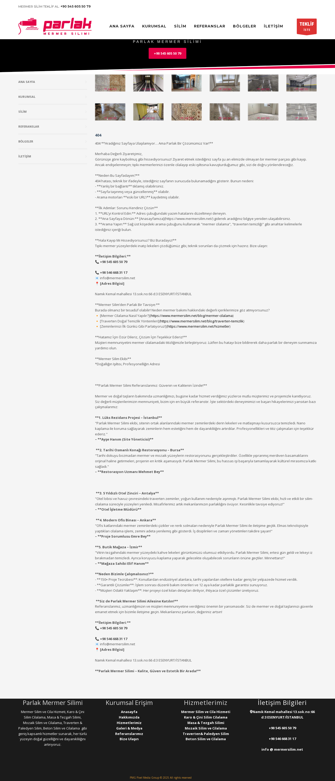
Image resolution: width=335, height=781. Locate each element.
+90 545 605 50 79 (75, 6)
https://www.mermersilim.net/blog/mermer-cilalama (192, 315)
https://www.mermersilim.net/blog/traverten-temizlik (201, 321)
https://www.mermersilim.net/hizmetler (199, 326)
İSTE (307, 27)
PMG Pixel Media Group (144, 777)
